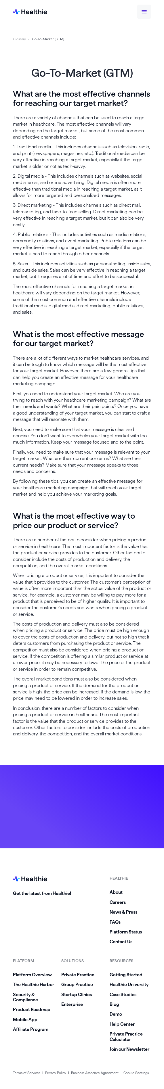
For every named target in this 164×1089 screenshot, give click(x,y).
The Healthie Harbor (33, 984)
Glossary (19, 39)
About (116, 892)
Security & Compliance (25, 997)
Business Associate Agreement (95, 1073)
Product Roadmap (31, 1009)
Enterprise (72, 1004)
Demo (116, 1014)
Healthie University (129, 984)
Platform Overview (32, 974)
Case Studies (123, 994)
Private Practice (77, 974)
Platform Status (126, 931)
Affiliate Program (30, 1029)
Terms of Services (26, 1073)
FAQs (115, 922)
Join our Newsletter (129, 1049)
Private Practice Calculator (126, 1037)
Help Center (122, 1024)
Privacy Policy (55, 1073)
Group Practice (77, 984)
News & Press (123, 912)
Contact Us (121, 941)
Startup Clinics (76, 994)
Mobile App (25, 1019)
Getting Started (126, 974)
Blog (114, 1004)
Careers (118, 902)
